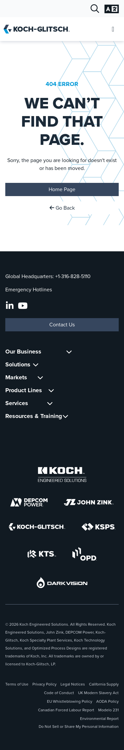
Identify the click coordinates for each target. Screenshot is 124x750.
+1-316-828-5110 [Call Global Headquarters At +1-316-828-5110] (73, 276)
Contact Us (62, 324)
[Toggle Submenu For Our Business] (69, 351)
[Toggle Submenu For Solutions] (36, 364)
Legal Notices (73, 684)
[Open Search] (95, 9)
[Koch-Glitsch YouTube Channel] (22, 306)
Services (16, 403)
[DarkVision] (62, 582)
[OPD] (84, 554)
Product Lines (23, 390)
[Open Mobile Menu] (113, 29)
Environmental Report (99, 719)
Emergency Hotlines (28, 289)
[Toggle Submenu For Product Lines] (51, 390)
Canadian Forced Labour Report (66, 710)
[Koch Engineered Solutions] (62, 474)
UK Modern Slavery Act (98, 693)
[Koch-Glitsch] (37, 527)
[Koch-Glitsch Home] (38, 29)
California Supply (104, 684)
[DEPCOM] (29, 502)
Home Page (62, 189)
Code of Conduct (59, 693)
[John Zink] (88, 502)
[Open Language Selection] (111, 9)
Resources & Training (33, 416)
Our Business (23, 351)
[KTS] (41, 554)
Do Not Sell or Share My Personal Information (79, 726)
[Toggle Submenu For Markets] (40, 377)
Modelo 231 (108, 710)
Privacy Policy (44, 684)
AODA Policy (107, 701)
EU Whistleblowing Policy (69, 701)
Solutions (17, 364)
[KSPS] (98, 527)
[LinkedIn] (10, 306)
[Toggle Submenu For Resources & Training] (65, 416)
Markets (16, 377)
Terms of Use (16, 684)
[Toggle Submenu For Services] (50, 403)
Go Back (62, 208)
